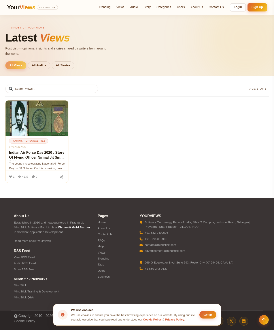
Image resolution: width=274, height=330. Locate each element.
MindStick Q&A (24, 297)
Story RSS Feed (24, 269)
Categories (164, 7)
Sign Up (257, 7)
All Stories (63, 65)
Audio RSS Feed (25, 263)
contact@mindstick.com (160, 245)
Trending (105, 7)
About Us (197, 7)
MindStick (20, 285)
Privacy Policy (174, 319)
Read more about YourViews (32, 241)
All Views (15, 65)
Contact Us (216, 7)
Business (104, 276)
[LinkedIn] (243, 321)
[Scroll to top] (264, 320)
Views (120, 7)
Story (147, 7)
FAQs (101, 240)
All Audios (39, 65)
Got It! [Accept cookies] (208, 315)
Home (102, 222)
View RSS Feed (24, 257)
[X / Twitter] (231, 321)
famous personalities (28, 140)
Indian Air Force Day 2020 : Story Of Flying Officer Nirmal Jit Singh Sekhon (37, 156)
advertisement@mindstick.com (165, 250)
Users (181, 7)
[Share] (61, 176)
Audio (134, 7)
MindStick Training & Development (36, 291)
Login (238, 7)
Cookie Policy (24, 321)
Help (101, 246)
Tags (101, 264)
